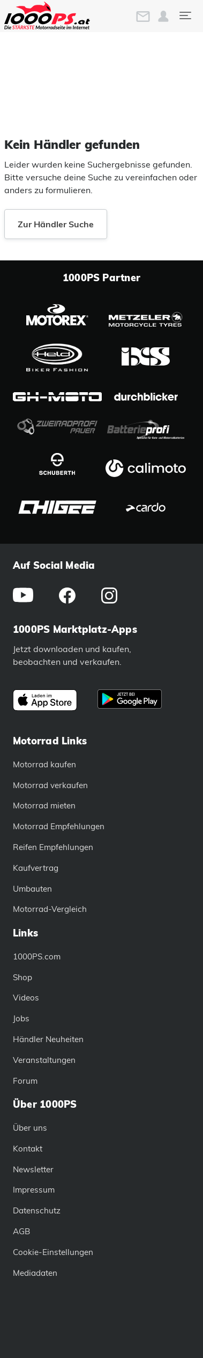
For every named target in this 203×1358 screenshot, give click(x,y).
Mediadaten (35, 1273)
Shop (22, 977)
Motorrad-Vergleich (50, 909)
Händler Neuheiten (48, 1039)
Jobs (21, 1018)
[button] (163, 17)
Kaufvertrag (35, 868)
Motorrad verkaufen (50, 785)
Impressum (34, 1190)
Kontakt (27, 1148)
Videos (26, 997)
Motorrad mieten (44, 805)
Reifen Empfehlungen (53, 847)
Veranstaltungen (44, 1060)
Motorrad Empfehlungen (58, 826)
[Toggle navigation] (185, 15)
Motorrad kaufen (44, 764)
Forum (25, 1081)
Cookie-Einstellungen (53, 1252)
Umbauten (32, 889)
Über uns (30, 1128)
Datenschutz (37, 1210)
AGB (21, 1231)
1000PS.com (37, 956)
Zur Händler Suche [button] (56, 224)
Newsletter (33, 1169)
